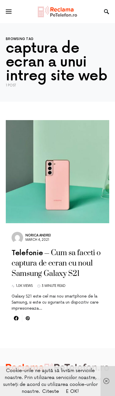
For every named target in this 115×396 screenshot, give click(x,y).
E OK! (72, 391)
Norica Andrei (38, 235)
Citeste (50, 391)
